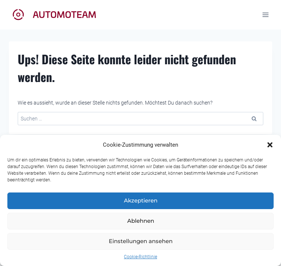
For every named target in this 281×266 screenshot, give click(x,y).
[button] (270, 145)
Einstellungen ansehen (141, 241)
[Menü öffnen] (265, 14)
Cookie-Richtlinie (140, 256)
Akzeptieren (140, 200)
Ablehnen (140, 220)
